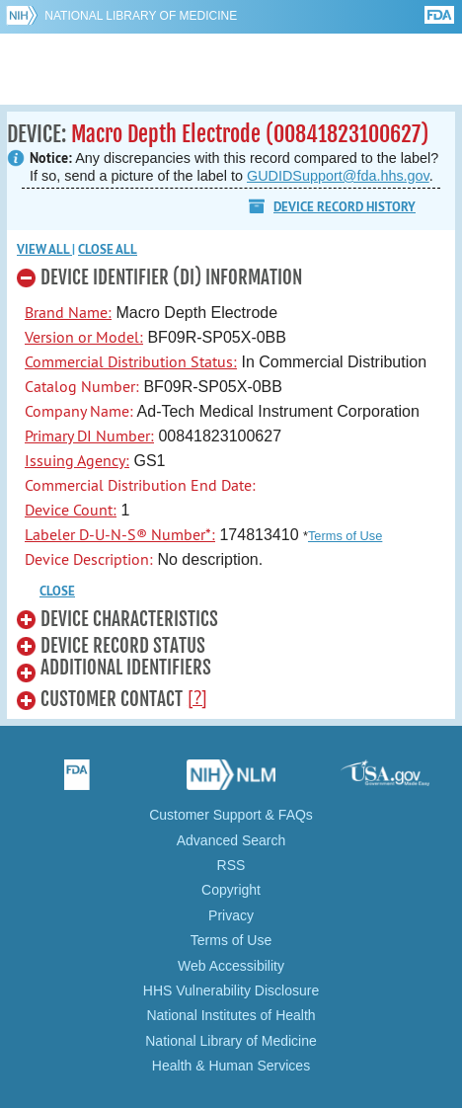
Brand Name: (68, 312)
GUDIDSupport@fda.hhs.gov (338, 176)
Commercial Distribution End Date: (140, 485)
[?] (197, 697)
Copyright (231, 890)
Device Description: (89, 559)
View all (44, 249)
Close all (107, 249)
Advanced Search (231, 840)
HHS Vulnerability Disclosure (231, 990)
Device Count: (70, 509)
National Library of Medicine (140, 16)
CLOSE (57, 591)
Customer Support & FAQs (231, 815)
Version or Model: (84, 337)
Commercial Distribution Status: (131, 361)
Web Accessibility (231, 966)
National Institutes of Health (230, 1015)
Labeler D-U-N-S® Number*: (120, 534)
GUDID (231, 69)
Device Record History (344, 206)
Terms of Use (345, 535)
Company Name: (79, 411)
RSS (231, 865)
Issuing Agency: (77, 460)
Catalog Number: (82, 386)
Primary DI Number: (89, 435)
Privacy (231, 915)
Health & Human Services (231, 1065)
